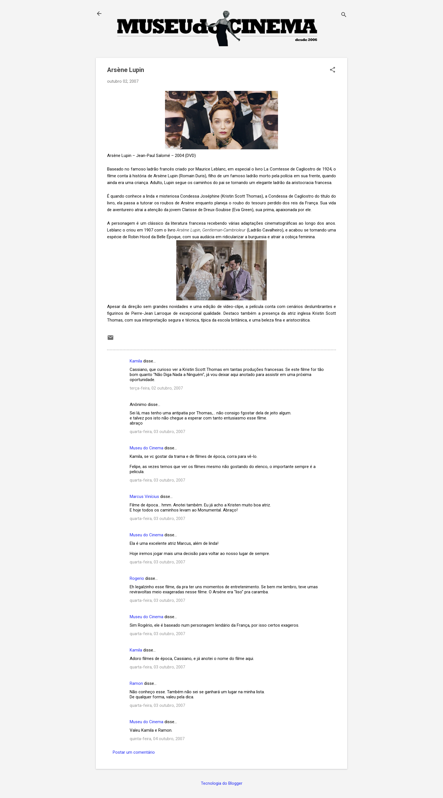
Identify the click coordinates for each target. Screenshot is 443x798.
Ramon (136, 683)
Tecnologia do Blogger (221, 783)
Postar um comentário (134, 752)
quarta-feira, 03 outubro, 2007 (157, 431)
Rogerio (137, 578)
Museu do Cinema (146, 448)
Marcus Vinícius (144, 496)
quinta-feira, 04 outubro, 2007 (157, 738)
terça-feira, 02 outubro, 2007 (156, 388)
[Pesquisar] (343, 15)
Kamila (136, 361)
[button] (332, 70)
